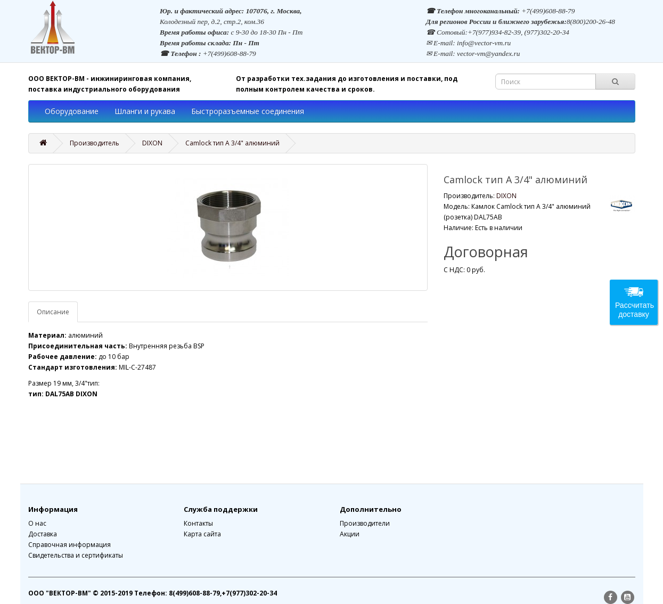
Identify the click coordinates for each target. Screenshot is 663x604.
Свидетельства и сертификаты (75, 555)
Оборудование (72, 111)
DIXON (152, 143)
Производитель (94, 143)
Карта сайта (202, 533)
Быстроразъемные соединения (247, 111)
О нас (37, 523)
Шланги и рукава (144, 111)
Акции (349, 533)
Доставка (42, 533)
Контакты (198, 523)
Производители (365, 523)
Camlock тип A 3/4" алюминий (232, 143)
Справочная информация (69, 544)
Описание (53, 311)
